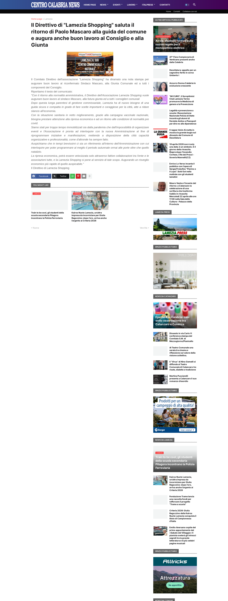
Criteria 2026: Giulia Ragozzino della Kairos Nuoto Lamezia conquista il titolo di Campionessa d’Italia (182, 515)
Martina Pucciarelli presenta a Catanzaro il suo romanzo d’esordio (183, 378)
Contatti (165, 4)
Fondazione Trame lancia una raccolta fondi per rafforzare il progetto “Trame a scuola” (181, 500)
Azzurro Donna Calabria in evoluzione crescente (182, 84)
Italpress (147, 4)
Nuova (36, 228)
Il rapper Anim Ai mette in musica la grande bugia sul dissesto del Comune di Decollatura (182, 134)
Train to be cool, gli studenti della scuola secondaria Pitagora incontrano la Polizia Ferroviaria (47, 215)
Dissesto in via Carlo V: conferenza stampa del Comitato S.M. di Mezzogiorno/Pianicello (181, 337)
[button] (187, 4)
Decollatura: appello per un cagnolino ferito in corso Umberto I (182, 72)
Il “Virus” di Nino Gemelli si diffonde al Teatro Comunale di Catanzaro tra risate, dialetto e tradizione (182, 365)
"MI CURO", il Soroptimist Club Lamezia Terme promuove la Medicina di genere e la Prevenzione (181, 100)
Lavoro (131, 4)
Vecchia (143, 228)
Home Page (90, 4)
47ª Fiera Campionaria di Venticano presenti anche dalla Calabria (182, 59)
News (103, 4)
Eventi (116, 4)
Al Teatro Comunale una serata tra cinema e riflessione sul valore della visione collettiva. (182, 351)
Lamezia (48, 19)
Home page (36, 19)
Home (168, 11)
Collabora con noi (190, 11)
